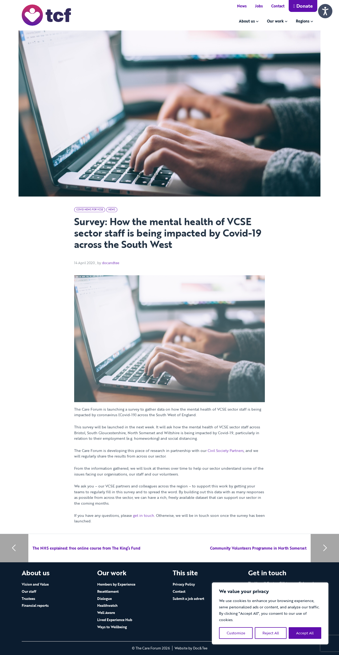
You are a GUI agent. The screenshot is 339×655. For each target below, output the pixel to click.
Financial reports (35, 605)
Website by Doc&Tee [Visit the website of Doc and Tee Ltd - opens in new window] (191, 648)
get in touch (143, 525)
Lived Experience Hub (114, 619)
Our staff (29, 591)
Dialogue (104, 598)
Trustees (28, 598)
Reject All (270, 633)
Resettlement (108, 591)
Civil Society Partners (226, 460)
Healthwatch (107, 605)
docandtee (110, 272)
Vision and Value (35, 584)
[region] (270, 613)
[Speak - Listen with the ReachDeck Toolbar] (325, 11)
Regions (302, 21)
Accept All (305, 633)
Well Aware (106, 612)
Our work (275, 21)
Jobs (259, 6)
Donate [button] (303, 5)
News (242, 6)
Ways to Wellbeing (112, 627)
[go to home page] (46, 14)
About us (247, 21)
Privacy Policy (184, 584)
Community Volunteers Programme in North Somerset (258, 548)
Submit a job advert (188, 598)
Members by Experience (116, 584)
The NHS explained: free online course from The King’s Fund (86, 548)
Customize (236, 633)
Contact (277, 6)
